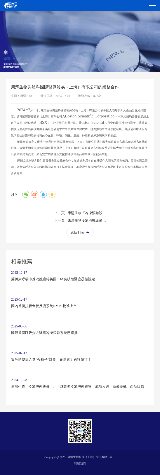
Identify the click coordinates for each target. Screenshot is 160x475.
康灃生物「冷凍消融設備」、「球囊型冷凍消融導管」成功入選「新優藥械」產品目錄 (88, 213)
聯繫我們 (80, 463)
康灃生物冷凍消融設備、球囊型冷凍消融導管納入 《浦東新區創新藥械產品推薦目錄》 (88, 220)
